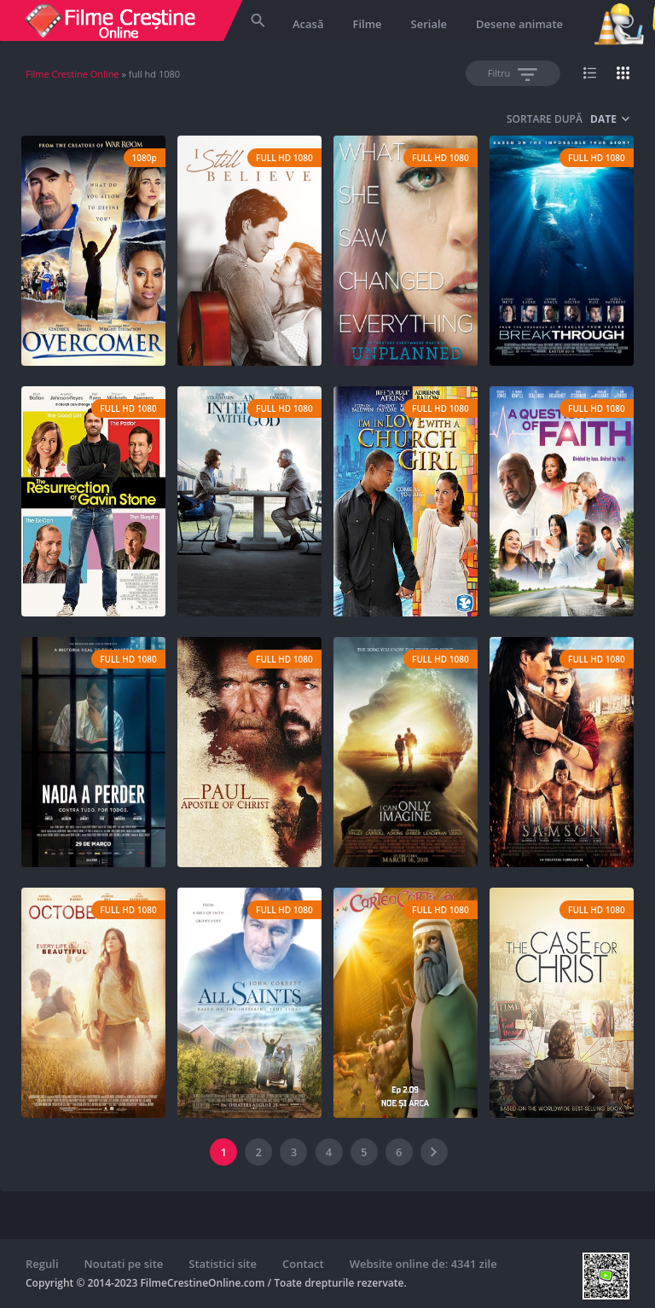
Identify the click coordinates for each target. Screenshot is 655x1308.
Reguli (42, 1263)
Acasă (308, 24)
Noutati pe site (124, 1263)
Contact (303, 1263)
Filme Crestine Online (72, 73)
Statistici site (222, 1263)
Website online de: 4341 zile (423, 1263)
